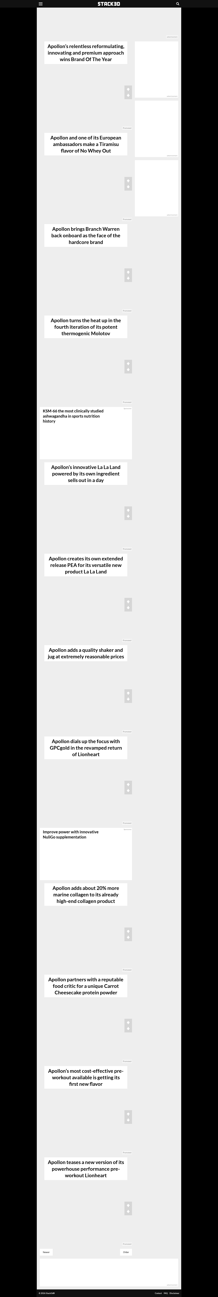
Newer (46, 1252)
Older (126, 1252)
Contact (158, 1293)
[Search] (177, 3)
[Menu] (41, 3)
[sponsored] (86, 854)
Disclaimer (174, 1293)
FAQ (166, 1293)
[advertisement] (109, 24)
